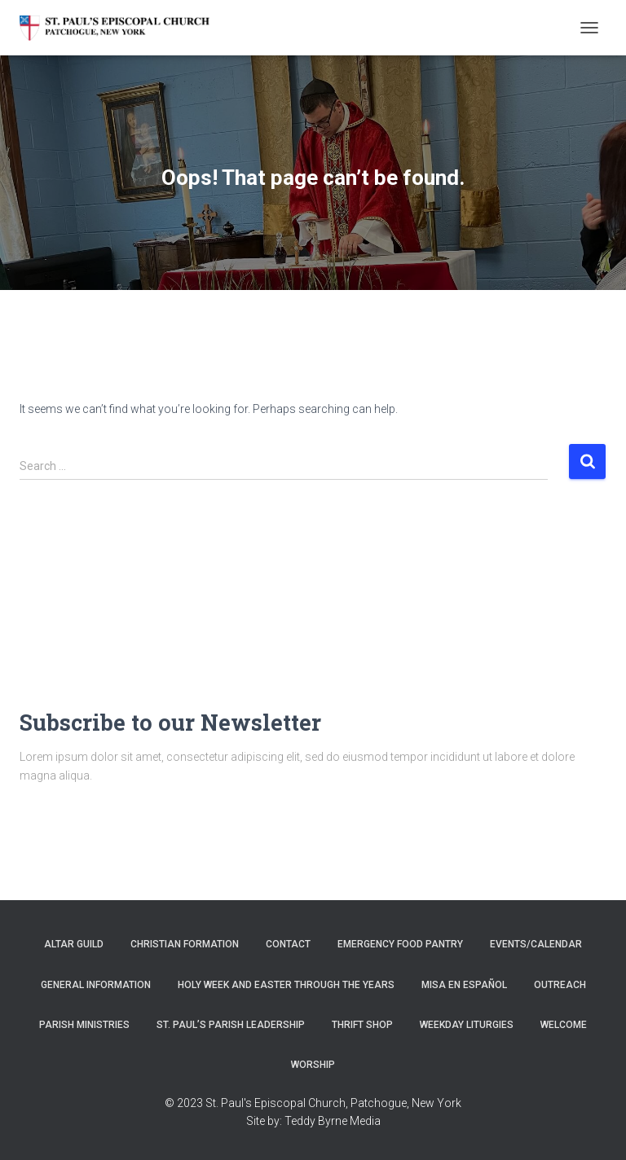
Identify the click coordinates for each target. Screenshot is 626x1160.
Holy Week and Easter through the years (286, 985)
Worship (313, 1064)
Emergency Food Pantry (400, 944)
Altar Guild (74, 944)
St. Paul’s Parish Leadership (230, 1024)
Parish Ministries (84, 1024)
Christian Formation (184, 944)
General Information (96, 985)
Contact (288, 944)
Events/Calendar (536, 944)
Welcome (563, 1024)
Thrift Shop (362, 1024)
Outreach (560, 985)
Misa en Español (464, 985)
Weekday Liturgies (467, 1024)
